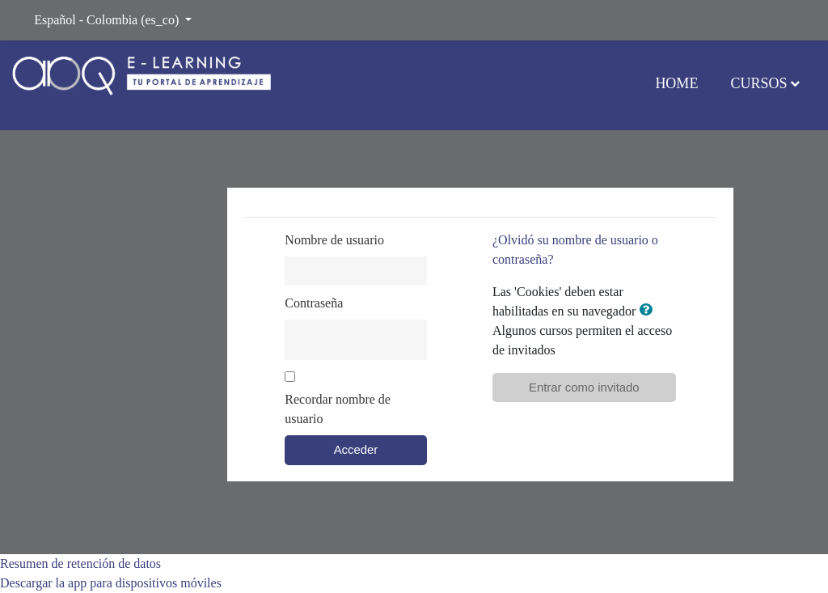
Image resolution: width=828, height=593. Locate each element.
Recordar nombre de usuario (338, 409)
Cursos (758, 83)
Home (676, 83)
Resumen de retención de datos (80, 563)
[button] (648, 311)
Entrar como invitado (584, 387)
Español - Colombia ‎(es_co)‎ (108, 20)
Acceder (356, 449)
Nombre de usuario (334, 240)
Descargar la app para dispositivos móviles (111, 583)
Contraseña (314, 303)
